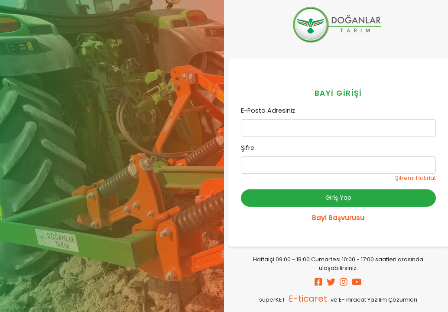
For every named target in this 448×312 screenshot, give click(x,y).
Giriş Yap (338, 197)
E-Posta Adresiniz (268, 110)
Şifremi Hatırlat (415, 178)
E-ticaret (308, 298)
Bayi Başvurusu (338, 217)
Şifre (247, 147)
